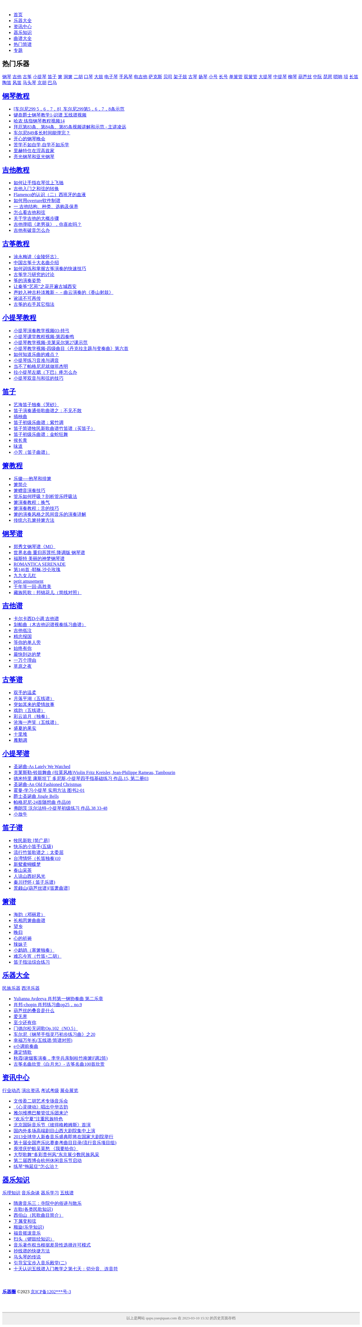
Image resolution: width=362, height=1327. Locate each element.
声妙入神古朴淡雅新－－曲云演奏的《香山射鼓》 (63, 292)
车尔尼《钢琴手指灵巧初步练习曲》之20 (54, 1034)
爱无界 (20, 1016)
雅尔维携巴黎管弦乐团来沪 (41, 1112)
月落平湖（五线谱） (34, 698)
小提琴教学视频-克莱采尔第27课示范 (51, 342)
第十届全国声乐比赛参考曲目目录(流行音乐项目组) (65, 1142)
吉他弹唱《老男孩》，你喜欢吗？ (48, 224)
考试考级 (50, 1090)
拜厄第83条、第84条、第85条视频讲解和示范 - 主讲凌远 (70, 126)
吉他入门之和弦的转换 (36, 188)
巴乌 (52, 82)
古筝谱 (12, 679)
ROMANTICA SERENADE (40, 564)
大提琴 (265, 76)
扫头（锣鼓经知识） (34, 1239)
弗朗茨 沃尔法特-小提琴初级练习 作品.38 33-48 (60, 808)
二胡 (78, 76)
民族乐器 (11, 988)
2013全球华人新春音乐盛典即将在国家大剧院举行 (63, 1136)
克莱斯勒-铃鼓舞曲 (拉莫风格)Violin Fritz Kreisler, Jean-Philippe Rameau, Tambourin (94, 772)
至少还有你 (25, 1022)
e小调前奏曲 (26, 1046)
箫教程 (12, 465)
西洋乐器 (31, 988)
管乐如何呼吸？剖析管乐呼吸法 (45, 496)
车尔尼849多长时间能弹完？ (42, 132)
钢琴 (6, 76)
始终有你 (23, 648)
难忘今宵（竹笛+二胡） (38, 956)
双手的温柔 (25, 692)
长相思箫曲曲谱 (29, 920)
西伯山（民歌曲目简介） (38, 1215)
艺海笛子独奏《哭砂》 (36, 404)
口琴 (88, 76)
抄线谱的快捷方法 (32, 1250)
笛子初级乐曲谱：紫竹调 (38, 422)
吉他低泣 (23, 630)
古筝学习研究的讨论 (34, 274)
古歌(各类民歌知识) (33, 1209)
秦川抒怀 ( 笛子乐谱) (34, 882)
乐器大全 (23, 20)
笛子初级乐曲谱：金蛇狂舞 (41, 434)
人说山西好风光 (29, 876)
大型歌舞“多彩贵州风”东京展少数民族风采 (56, 1154)
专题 (18, 50)
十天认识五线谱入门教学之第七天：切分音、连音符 (66, 1268)
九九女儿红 (25, 575)
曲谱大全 (23, 38)
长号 (223, 76)
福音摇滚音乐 (27, 1233)
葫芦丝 (305, 76)
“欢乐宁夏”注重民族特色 (38, 1118)
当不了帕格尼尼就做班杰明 (41, 366)
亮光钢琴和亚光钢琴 (34, 156)
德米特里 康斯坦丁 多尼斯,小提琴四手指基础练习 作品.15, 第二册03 (81, 778)
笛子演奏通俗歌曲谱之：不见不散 (48, 410)
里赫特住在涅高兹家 (34, 150)
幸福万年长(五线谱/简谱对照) (43, 1040)
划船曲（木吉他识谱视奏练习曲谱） (50, 624)
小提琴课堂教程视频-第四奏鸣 (44, 336)
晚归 (18, 932)
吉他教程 (15, 170)
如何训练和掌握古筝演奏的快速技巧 (50, 268)
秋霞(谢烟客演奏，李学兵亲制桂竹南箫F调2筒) (61, 1058)
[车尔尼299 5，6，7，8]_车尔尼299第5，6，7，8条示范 (69, 109)
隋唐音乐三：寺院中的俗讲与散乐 (48, 1203)
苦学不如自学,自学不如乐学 (41, 144)
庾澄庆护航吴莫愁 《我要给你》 (46, 1148)
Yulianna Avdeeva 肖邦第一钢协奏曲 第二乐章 (58, 998)
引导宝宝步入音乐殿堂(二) (40, 1262)
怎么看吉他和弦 (29, 212)
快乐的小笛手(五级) (33, 846)
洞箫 (68, 76)
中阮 (317, 76)
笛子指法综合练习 (32, 962)
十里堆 (20, 734)
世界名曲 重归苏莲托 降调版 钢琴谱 (49, 552)
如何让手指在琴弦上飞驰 (38, 182)
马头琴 (29, 82)
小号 (213, 76)
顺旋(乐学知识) (29, 1227)
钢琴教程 (15, 96)
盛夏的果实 (25, 728)
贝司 (167, 76)
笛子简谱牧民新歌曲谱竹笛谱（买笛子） (54, 428)
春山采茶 (23, 870)
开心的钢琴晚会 (29, 138)
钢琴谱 (12, 533)
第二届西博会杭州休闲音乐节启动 (48, 1160)
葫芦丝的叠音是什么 (34, 1010)
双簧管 (250, 76)
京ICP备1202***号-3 (51, 1291)
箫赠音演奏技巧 (29, 490)
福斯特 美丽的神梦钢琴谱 (39, 558)
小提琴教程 (19, 317)
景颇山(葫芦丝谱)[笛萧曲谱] (41, 888)
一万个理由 (25, 660)
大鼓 (98, 76)
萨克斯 (155, 76)
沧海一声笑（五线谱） (36, 722)
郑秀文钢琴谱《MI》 (35, 546)
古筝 (27, 76)
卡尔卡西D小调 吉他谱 (36, 618)
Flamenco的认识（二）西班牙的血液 (50, 194)
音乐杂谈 (31, 1192)
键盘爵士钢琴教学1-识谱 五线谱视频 (50, 115)
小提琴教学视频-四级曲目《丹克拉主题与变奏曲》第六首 (71, 348)
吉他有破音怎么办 (32, 230)
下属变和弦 (25, 1221)
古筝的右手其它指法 (34, 304)
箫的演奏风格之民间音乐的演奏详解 (50, 514)
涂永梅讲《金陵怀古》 (36, 256)
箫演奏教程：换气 (32, 502)
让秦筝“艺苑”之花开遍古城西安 (45, 286)
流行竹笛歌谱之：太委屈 (38, 852)
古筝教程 (15, 243)
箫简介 (20, 484)
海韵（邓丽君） (29, 914)
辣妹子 (20, 944)
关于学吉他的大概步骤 (36, 218)
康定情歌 (23, 1052)
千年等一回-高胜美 (32, 586)
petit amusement (28, 581)
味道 (18, 446)
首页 (18, 14)
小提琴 (39, 76)
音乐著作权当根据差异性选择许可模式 (52, 1245)
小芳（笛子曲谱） (32, 452)
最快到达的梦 (27, 654)
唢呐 (337, 76)
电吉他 (140, 76)
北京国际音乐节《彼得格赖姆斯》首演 (52, 1124)
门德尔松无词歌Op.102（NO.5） (46, 1028)
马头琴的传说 (27, 1256)
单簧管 (236, 76)
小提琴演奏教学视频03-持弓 (41, 330)
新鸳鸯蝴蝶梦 (27, 864)
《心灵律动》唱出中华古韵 (41, 1107)
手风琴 (126, 76)
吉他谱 (12, 605)
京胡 (41, 82)
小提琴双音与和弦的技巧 (38, 378)
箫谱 (9, 901)
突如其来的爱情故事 (34, 704)
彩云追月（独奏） (32, 716)
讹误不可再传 (27, 298)
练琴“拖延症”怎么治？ (36, 1166)
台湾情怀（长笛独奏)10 (37, 858)
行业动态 (11, 1090)
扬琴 (203, 76)
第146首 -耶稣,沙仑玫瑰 (37, 569)
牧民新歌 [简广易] (32, 840)
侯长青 (20, 440)
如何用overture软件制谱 (37, 200)
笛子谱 (12, 827)
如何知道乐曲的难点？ (36, 354)
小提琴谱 (15, 753)
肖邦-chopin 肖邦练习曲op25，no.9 (48, 1004)
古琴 (192, 76)
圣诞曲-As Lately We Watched (42, 766)
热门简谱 (23, 44)
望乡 (18, 926)
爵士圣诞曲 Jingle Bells (36, 796)
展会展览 (69, 1090)
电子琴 (111, 76)
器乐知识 (23, 32)
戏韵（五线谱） (29, 710)
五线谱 (67, 1192)
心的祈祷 (23, 938)
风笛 (17, 82)
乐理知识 (11, 1192)
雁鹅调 (20, 740)
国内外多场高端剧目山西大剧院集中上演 (54, 1130)
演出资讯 (31, 1090)
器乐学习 (50, 1192)
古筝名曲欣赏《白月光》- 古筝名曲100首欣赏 (59, 1064)
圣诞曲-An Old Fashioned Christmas (48, 784)
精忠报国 (23, 636)
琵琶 (327, 76)
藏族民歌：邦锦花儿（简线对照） (48, 592)
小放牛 (20, 814)
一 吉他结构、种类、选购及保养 (46, 206)
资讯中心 (23, 26)
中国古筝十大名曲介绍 (36, 262)
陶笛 (6, 82)
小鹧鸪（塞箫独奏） (34, 950)
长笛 (353, 76)
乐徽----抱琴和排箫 (32, 478)
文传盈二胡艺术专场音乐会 (41, 1101)
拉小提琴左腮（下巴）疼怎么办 (45, 372)
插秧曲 (20, 416)
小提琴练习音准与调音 (36, 360)
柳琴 (292, 76)
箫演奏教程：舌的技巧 (36, 508)
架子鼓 (180, 76)
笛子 (52, 76)
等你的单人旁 (27, 642)
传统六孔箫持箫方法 (34, 520)
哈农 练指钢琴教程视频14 (39, 120)
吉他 (17, 76)
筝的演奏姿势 (27, 280)
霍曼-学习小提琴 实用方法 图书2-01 (49, 790)
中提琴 (280, 76)
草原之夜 (23, 666)
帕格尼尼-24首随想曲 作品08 (42, 802)
